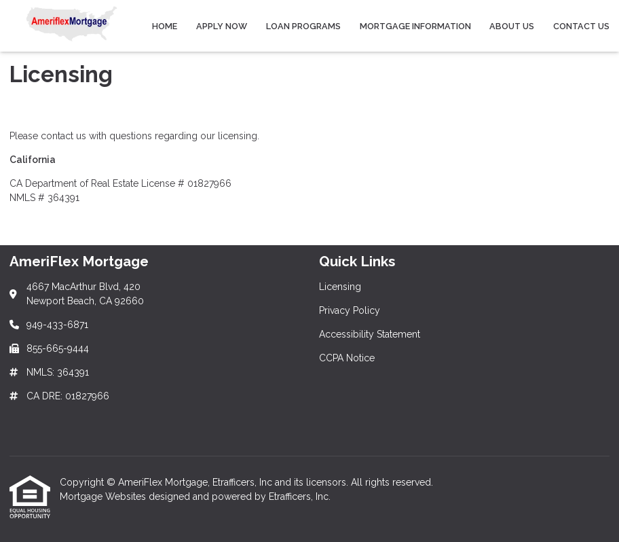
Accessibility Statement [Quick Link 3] (369, 334)
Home (164, 26)
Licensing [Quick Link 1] (340, 286)
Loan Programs (303, 26)
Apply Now (221, 26)
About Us (511, 26)
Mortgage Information (415, 26)
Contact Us (581, 26)
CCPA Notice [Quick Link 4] (347, 358)
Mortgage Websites (104, 496)
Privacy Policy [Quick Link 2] (349, 310)
